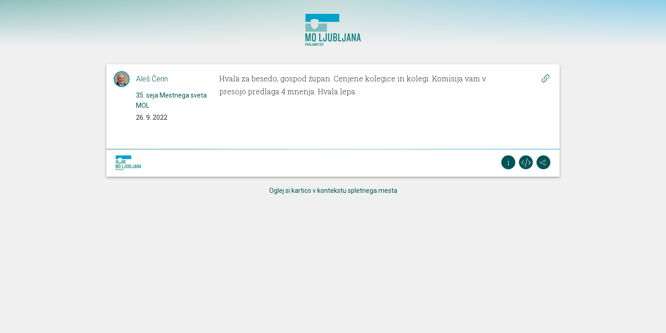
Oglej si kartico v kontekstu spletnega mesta (333, 190)
